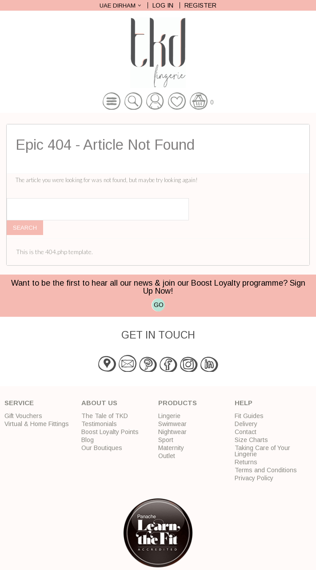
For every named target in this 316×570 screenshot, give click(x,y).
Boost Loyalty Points (110, 431)
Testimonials (99, 423)
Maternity (171, 447)
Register (200, 5)
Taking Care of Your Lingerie (262, 451)
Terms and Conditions (266, 470)
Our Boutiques (101, 447)
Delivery (246, 423)
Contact (245, 431)
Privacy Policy (254, 478)
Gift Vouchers (23, 415)
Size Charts (251, 439)
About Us (99, 402)
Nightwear (172, 431)
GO (159, 304)
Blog (87, 439)
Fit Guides (249, 415)
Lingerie (169, 415)
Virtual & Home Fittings (36, 423)
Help (243, 402)
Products (177, 402)
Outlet (166, 455)
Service (19, 402)
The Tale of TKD (104, 415)
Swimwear (172, 423)
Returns (246, 462)
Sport (165, 439)
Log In (162, 5)
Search (25, 227)
